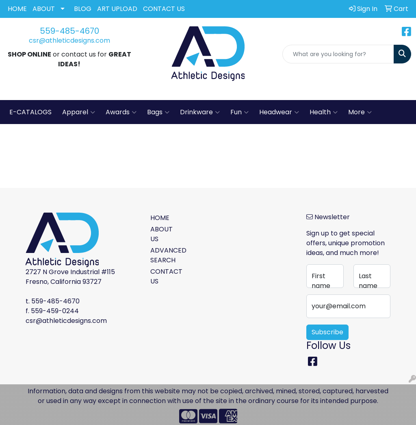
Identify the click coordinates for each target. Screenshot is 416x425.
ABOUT (43, 8)
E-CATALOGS (30, 112)
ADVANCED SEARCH (165, 255)
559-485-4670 (69, 31)
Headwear (279, 112)
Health (324, 112)
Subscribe (327, 332)
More (360, 112)
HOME (17, 8)
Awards (121, 112)
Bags (158, 112)
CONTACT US (164, 8)
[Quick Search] (338, 54)
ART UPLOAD (117, 8)
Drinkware (200, 112)
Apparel (78, 112)
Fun (239, 112)
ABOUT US (161, 234)
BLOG (82, 8)
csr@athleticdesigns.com (69, 40)
